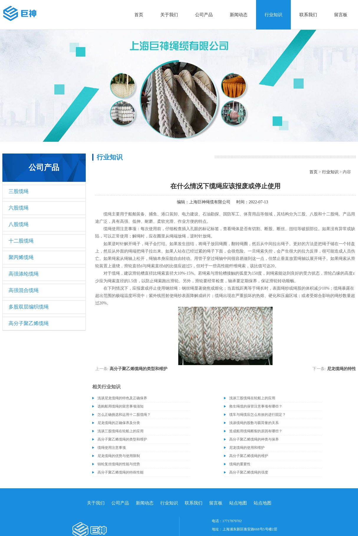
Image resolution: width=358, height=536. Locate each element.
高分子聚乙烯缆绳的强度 (248, 472)
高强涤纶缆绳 (24, 274)
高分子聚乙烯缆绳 (29, 323)
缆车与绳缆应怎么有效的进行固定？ (257, 415)
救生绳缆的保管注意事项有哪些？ (255, 406)
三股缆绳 (19, 191)
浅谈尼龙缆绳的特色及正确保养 (122, 398)
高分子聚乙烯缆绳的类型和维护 (138, 369)
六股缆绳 (19, 208)
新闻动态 (239, 14)
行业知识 (273, 14)
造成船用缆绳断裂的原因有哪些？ (255, 431)
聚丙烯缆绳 (21, 257)
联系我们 (308, 14)
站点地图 (238, 503)
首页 (138, 14)
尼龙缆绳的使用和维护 (247, 448)
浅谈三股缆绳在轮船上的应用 (252, 398)
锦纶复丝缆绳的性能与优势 (119, 464)
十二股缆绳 (21, 241)
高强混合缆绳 (24, 290)
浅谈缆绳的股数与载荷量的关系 (254, 423)
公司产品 (204, 14)
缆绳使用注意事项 (112, 448)
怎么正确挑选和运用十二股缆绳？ (124, 415)
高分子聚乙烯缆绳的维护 (248, 456)
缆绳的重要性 (239, 464)
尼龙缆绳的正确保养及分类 (119, 423)
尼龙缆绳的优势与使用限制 (119, 456)
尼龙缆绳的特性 (341, 369)
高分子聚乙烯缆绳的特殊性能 (120, 472)
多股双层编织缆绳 (29, 307)
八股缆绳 (19, 224)
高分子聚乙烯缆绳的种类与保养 (254, 439)
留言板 (340, 14)
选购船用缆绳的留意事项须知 (120, 406)
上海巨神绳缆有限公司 (209, 202)
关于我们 (169, 14)
